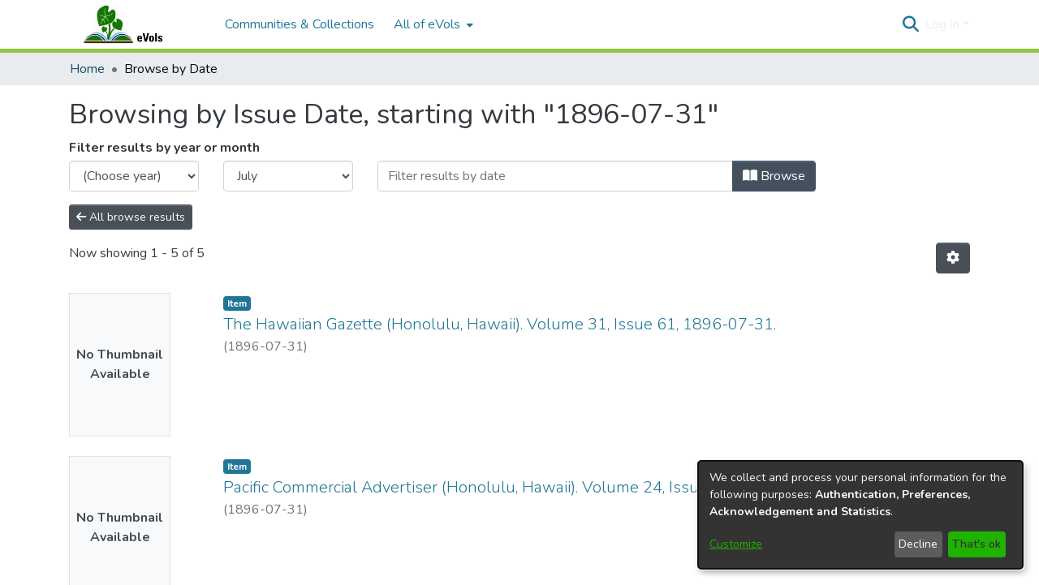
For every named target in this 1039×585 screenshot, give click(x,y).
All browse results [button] (130, 217)
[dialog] (860, 515)
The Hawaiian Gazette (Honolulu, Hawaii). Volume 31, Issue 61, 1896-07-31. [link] (499, 324)
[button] (910, 24)
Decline (918, 544)
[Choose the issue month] (288, 176)
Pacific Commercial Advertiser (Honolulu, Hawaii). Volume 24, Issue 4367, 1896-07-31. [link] (537, 487)
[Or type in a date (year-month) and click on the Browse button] (555, 176)
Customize (735, 544)
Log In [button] (944, 24)
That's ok (976, 544)
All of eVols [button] (427, 24)
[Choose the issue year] (134, 176)
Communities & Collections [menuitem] (299, 24)
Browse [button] (774, 176)
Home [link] (87, 69)
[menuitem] (431, 24)
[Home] (139, 24)
